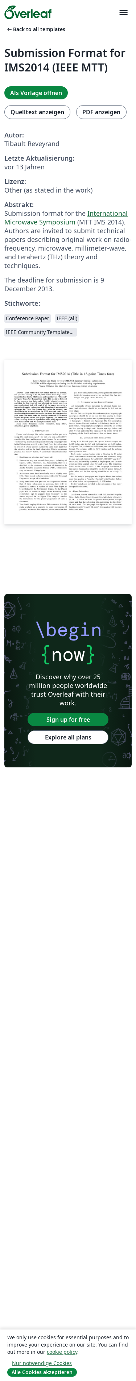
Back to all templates (35, 29)
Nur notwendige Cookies (42, 1363)
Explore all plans (68, 737)
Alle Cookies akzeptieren (42, 1372)
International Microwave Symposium (66, 217)
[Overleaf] (27, 12)
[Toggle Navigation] (123, 12)
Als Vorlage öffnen (36, 93)
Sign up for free (68, 720)
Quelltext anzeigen (37, 112)
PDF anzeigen (101, 112)
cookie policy (62, 1351)
